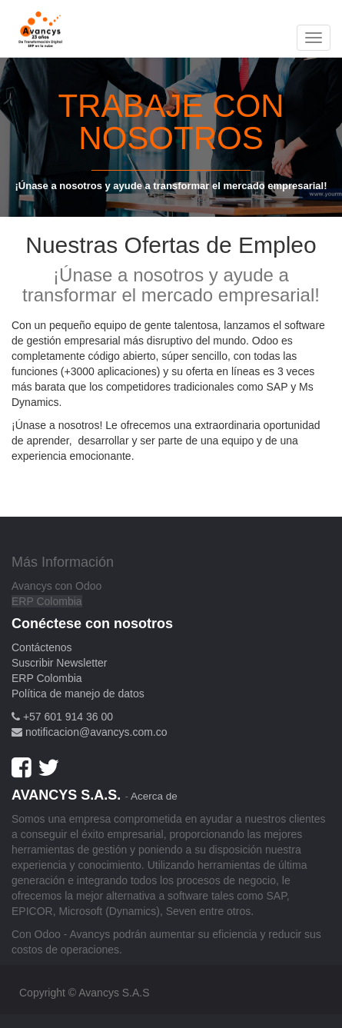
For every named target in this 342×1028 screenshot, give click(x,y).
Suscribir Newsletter (59, 663)
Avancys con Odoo (56, 586)
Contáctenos (42, 647)
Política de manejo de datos (78, 693)
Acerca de (154, 796)
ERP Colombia (47, 601)
